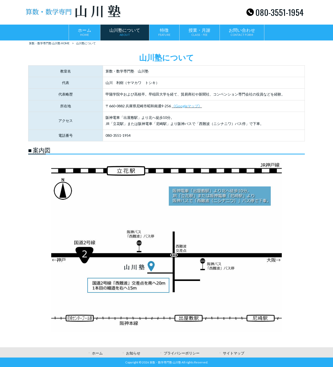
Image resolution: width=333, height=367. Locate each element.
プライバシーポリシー (182, 353)
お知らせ (133, 353)
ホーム (97, 353)
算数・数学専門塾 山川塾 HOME (49, 43)
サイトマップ (233, 353)
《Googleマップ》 (187, 106)
